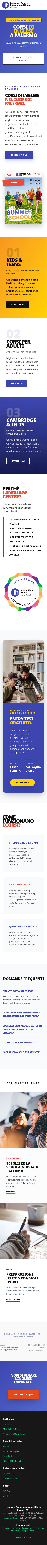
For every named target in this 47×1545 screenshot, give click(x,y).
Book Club (7, 1456)
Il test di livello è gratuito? (20, 1042)
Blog (18, 1537)
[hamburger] (42, 5)
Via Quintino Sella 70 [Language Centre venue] (11, 1528)
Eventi (6, 1447)
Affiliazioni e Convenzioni (14, 1434)
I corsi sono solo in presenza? (21, 1052)
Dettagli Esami (18, 461)
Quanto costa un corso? (18, 991)
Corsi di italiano (10, 1478)
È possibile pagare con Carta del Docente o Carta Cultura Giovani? (22, 1029)
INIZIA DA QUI (23, 1394)
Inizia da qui (19, 155)
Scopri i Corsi (18, 305)
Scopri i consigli (13, 1300)
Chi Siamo (7, 1424)
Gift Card (7, 1491)
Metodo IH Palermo (11, 1429)
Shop (5, 1496)
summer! (13, 182)
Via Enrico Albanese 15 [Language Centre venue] (30, 1528)
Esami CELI (8, 1474)
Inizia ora (22, 782)
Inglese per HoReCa (12, 1461)
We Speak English (11, 1451)
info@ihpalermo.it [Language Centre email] (29, 1531)
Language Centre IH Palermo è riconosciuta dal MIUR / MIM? (21, 1014)
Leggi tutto (10, 1192)
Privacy (27, 1537)
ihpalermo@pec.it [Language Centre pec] (11, 1518)
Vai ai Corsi (17, 383)
